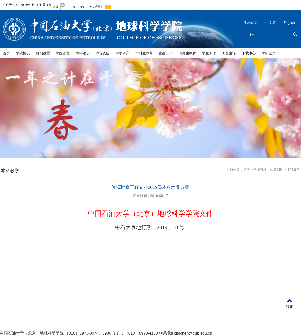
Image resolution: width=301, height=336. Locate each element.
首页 (6, 53)
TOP (289, 304)
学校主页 (269, 53)
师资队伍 (102, 53)
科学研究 (122, 53)
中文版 (270, 23)
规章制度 (276, 169)
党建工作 (166, 53)
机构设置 (43, 53)
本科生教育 (144, 53)
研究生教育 (187, 53)
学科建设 (83, 53)
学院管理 (63, 53)
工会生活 (229, 53)
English (289, 23)
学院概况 (23, 53)
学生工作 (209, 53)
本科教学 (293, 169)
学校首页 (251, 23)
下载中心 (249, 53)
